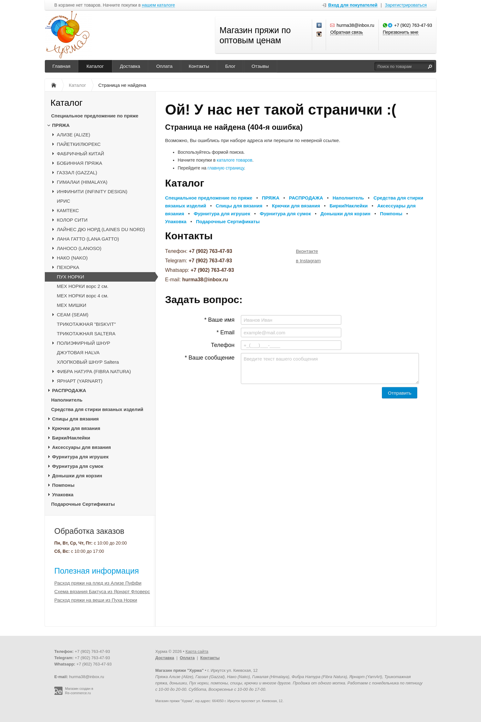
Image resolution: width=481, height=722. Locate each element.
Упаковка (63, 494)
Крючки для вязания (76, 428)
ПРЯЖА (61, 125)
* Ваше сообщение (210, 358)
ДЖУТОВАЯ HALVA (78, 352)
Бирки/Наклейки (71, 437)
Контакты (199, 66)
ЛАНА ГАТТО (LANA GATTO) (88, 239)
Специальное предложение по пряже (94, 115)
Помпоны (63, 485)
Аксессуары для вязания (81, 447)
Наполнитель (66, 400)
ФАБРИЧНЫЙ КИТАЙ (80, 153)
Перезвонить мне (401, 32)
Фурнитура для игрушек (80, 456)
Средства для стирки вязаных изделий (97, 409)
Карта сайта (197, 651)
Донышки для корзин (77, 475)
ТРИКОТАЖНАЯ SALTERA (86, 333)
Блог (230, 66)
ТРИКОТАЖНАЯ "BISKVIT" (86, 324)
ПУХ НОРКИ (70, 276)
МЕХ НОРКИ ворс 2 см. (83, 286)
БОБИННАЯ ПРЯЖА (79, 163)
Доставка (130, 66)
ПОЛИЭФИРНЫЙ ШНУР (83, 343)
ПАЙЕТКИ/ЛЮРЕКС (79, 144)
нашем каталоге (158, 5)
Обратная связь (346, 32)
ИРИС (63, 201)
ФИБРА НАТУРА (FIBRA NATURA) (94, 371)
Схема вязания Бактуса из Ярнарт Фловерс (102, 591)
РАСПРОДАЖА (69, 390)
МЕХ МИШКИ (71, 305)
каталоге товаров (234, 160)
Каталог (95, 66)
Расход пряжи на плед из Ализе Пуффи (97, 583)
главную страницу (226, 167)
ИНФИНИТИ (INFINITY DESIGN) (92, 191)
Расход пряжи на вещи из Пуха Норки (95, 600)
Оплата (164, 66)
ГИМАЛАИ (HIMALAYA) (82, 182)
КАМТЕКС (68, 210)
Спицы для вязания (75, 418)
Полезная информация (96, 570)
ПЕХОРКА (68, 267)
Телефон (223, 345)
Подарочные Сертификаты (83, 504)
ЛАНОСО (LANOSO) (79, 248)
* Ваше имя (219, 320)
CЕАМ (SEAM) (72, 314)
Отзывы (260, 66)
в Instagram (308, 260)
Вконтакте (307, 251)
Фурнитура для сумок (77, 466)
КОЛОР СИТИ (72, 220)
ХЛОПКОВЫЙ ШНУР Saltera (88, 362)
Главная (61, 66)
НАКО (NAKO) (72, 257)
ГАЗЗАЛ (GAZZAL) (77, 172)
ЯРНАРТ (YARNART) (80, 381)
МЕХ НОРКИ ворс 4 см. (83, 295)
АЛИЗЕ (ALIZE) (73, 134)
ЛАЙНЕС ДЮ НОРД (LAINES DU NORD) (101, 229)
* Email (226, 332)
